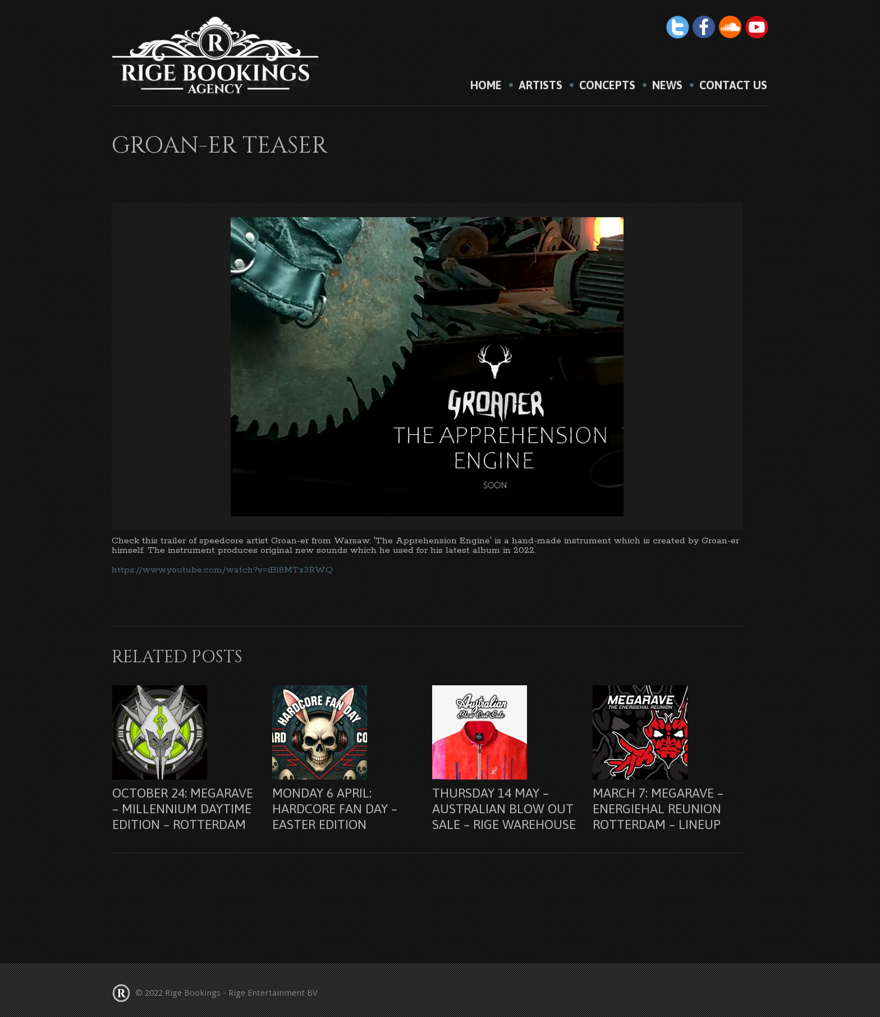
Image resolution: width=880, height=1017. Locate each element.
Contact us (733, 85)
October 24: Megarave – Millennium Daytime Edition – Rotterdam (182, 809)
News (667, 85)
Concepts (607, 85)
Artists (540, 85)
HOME (486, 85)
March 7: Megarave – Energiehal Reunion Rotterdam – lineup (658, 809)
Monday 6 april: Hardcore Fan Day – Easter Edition (334, 809)
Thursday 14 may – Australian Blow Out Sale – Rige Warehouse (504, 809)
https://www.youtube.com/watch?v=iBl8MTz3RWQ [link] (222, 570)
